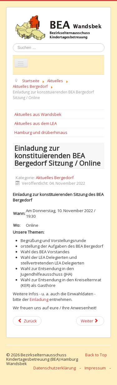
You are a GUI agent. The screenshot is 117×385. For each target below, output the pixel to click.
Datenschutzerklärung (54, 368)
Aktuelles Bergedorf (55, 177)
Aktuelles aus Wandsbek (37, 114)
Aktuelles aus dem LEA (35, 123)
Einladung (38, 299)
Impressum (95, 368)
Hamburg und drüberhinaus (40, 132)
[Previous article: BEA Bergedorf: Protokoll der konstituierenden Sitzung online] (27, 321)
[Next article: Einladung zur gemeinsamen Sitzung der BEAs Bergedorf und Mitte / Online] (90, 321)
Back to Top (96, 355)
